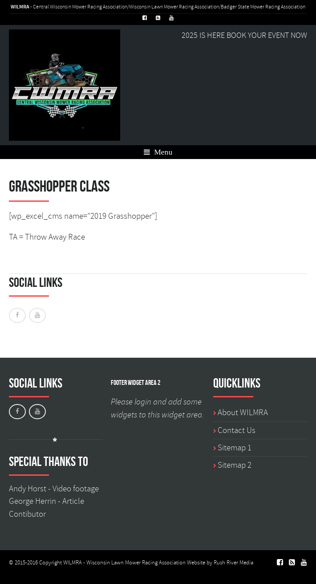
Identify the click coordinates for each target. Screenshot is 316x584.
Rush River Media (233, 562)
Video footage (76, 488)
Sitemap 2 (234, 465)
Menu (158, 151)
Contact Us (236, 430)
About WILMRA (243, 412)
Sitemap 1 (234, 447)
